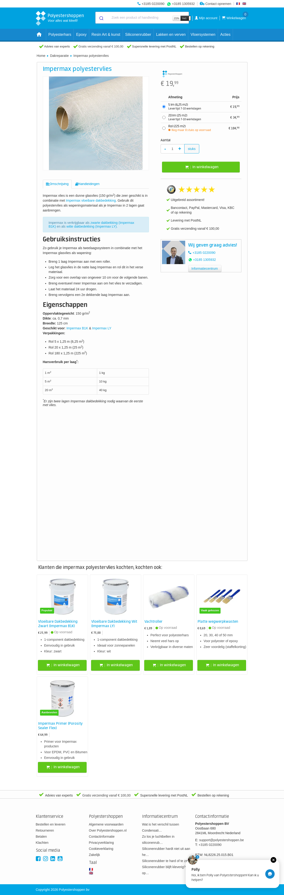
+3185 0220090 (153, 4)
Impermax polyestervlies (91, 56)
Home (41, 56)
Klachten (42, 842)
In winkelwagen (201, 167)
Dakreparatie (59, 56)
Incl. (184, 18)
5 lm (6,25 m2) (184, 106)
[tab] (57, 184)
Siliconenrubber (138, 34)
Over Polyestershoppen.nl (108, 830)
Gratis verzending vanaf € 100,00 (100, 46)
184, (234, 128)
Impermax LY (101, 328)
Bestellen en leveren (51, 824)
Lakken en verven (171, 34)
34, (235, 118)
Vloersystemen (203, 34)
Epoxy (81, 34)
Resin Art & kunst (106, 34)
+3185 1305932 (183, 4)
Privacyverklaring (101, 842)
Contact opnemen (215, 4)
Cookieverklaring (101, 849)
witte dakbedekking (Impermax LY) (91, 226)
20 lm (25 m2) (184, 117)
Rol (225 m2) (189, 128)
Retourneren (45, 830)
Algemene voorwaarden (106, 824)
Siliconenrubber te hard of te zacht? (168, 861)
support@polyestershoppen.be (221, 840)
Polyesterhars (59, 34)
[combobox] (142, 18)
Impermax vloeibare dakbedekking (91, 200)
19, (235, 107)
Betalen (41, 836)
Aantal (165, 140)
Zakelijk (94, 855)
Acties (225, 34)
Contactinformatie (102, 836)
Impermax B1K (77, 328)
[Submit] (101, 18)
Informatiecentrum (204, 268)
